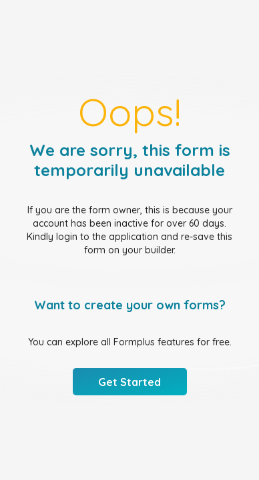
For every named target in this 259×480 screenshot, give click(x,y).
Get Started (129, 382)
